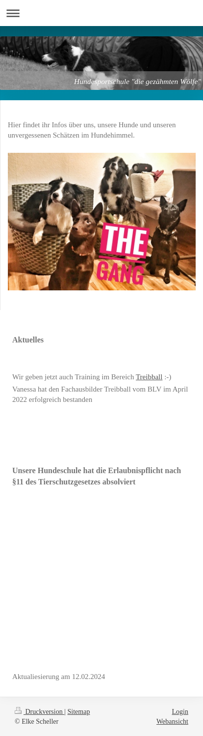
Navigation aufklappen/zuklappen (101, 13)
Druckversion (39, 711)
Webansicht (172, 721)
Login (180, 711)
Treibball (149, 377)
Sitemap (79, 711)
